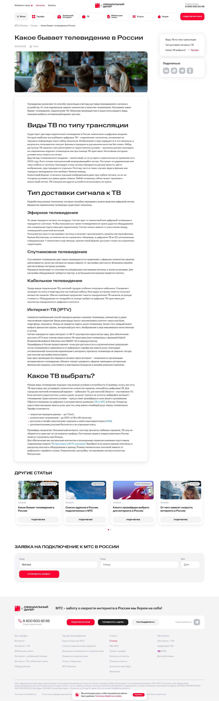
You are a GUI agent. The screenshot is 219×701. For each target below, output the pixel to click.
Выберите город (24, 5)
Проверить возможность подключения (83, 651)
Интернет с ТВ (22, 646)
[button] (108, 529)
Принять (138, 695)
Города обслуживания (74, 636)
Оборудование (22, 666)
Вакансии (115, 671)
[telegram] (182, 73)
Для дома (40, 5)
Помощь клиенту (118, 661)
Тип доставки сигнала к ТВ (179, 45)
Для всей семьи (165, 656)
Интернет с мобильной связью (31, 656)
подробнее (86, 520)
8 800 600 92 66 (195, 6)
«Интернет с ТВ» (166, 641)
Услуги (113, 636)
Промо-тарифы (118, 651)
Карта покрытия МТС (73, 641)
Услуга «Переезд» (71, 661)
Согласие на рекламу (156, 694)
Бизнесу (52, 5)
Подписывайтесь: (187, 622)
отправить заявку (39, 574)
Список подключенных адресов (79, 646)
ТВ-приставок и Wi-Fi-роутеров (68, 444)
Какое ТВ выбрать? (175, 50)
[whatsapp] (174, 73)
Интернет (20, 641)
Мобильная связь (24, 651)
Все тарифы (21, 636)
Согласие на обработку (25, 694)
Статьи (113, 641)
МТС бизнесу (69, 666)
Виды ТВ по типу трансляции (180, 39)
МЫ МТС (114, 646)
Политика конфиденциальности (57, 694)
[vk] (166, 73)
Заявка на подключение (75, 656)
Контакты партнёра (120, 666)
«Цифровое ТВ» (165, 646)
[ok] (190, 73)
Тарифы (195, 50)
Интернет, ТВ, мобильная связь (31, 661)
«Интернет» (163, 636)
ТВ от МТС (99, 402)
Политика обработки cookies (108, 696)
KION (109, 421)
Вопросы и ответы (119, 656)
